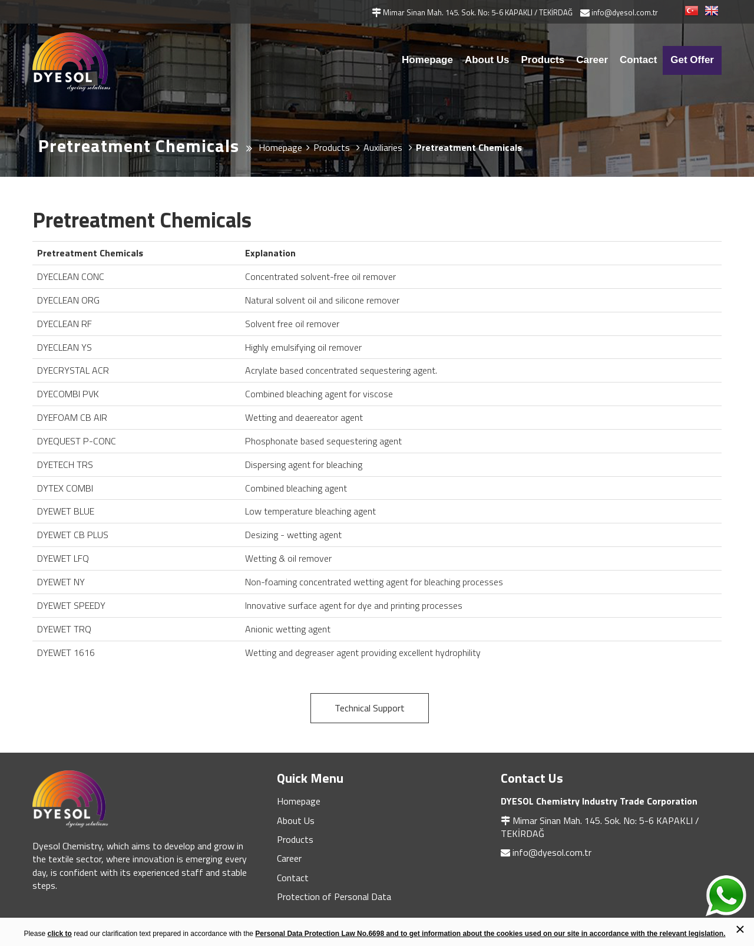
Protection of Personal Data (334, 896)
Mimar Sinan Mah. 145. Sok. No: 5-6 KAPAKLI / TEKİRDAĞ (600, 826)
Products (542, 59)
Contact (638, 59)
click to (59, 933)
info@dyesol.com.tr (551, 852)
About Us (487, 59)
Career (592, 59)
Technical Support (370, 708)
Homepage (427, 59)
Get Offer (692, 59)
